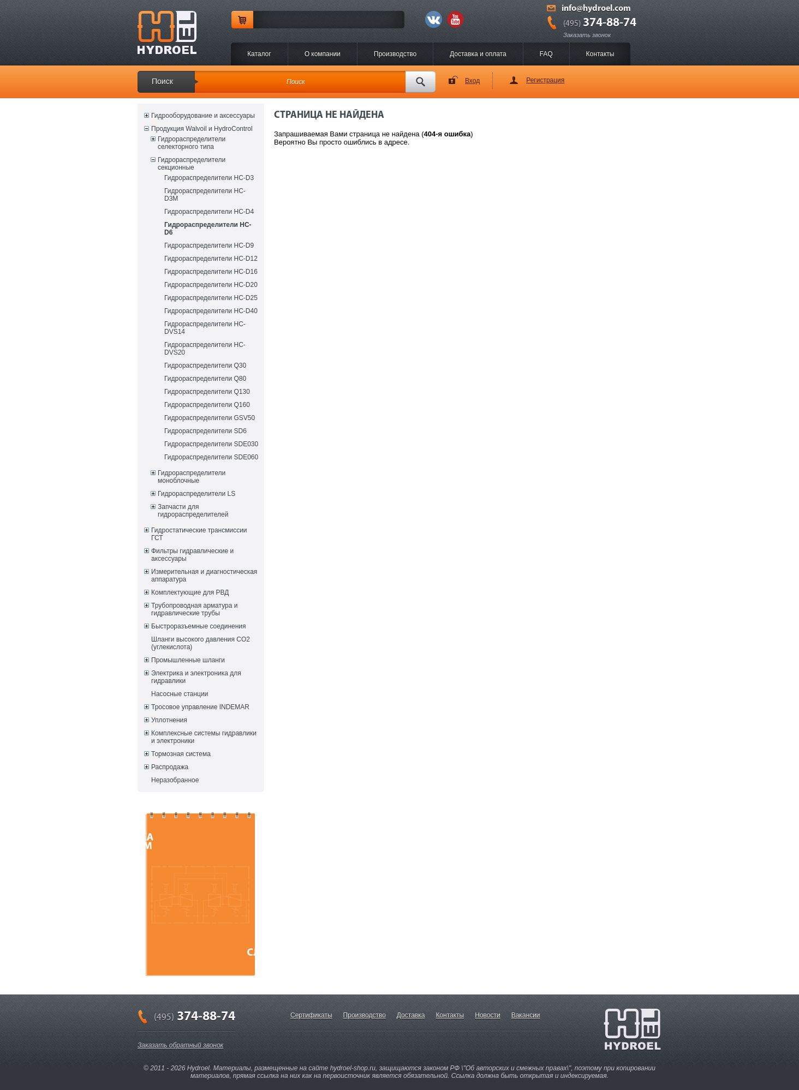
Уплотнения (169, 720)
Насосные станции (179, 694)
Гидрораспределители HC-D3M (205, 194)
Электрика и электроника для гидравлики (196, 677)
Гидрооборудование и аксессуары (203, 115)
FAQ (546, 54)
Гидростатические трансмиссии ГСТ (199, 534)
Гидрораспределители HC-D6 (208, 228)
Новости (487, 1015)
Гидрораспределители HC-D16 (211, 272)
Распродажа (169, 767)
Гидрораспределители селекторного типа (191, 143)
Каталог (259, 54)
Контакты (600, 54)
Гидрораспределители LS (196, 494)
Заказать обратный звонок (180, 1045)
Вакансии (525, 1015)
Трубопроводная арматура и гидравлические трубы (194, 609)
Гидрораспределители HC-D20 (211, 285)
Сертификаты (311, 1015)
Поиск (162, 81)
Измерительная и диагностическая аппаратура (204, 575)
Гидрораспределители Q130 (207, 392)
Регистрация (545, 80)
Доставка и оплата (478, 54)
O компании (323, 54)
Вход (472, 81)
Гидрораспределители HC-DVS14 (205, 328)
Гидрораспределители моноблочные (191, 476)
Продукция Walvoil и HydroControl (202, 129)
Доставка (411, 1015)
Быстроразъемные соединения (198, 626)
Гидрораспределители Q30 (205, 365)
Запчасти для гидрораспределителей (193, 510)
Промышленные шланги (188, 660)
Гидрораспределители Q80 (205, 378)
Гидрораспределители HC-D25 (211, 298)
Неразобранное (175, 780)
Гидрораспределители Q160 (207, 405)
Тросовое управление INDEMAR (200, 707)
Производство (395, 54)
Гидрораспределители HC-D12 (211, 258)
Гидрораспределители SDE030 (211, 444)
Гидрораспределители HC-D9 (209, 245)
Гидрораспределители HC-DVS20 (205, 348)
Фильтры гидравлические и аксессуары (192, 554)
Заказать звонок (587, 35)
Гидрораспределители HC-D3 (209, 178)
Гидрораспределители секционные (191, 163)
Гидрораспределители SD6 (205, 431)
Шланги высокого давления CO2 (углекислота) (200, 643)
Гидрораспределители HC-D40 (211, 311)
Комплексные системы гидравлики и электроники (204, 737)
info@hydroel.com (596, 8)
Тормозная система (181, 754)
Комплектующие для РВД (190, 592)
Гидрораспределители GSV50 (209, 418)
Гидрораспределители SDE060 (211, 457)
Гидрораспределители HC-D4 (209, 211)
